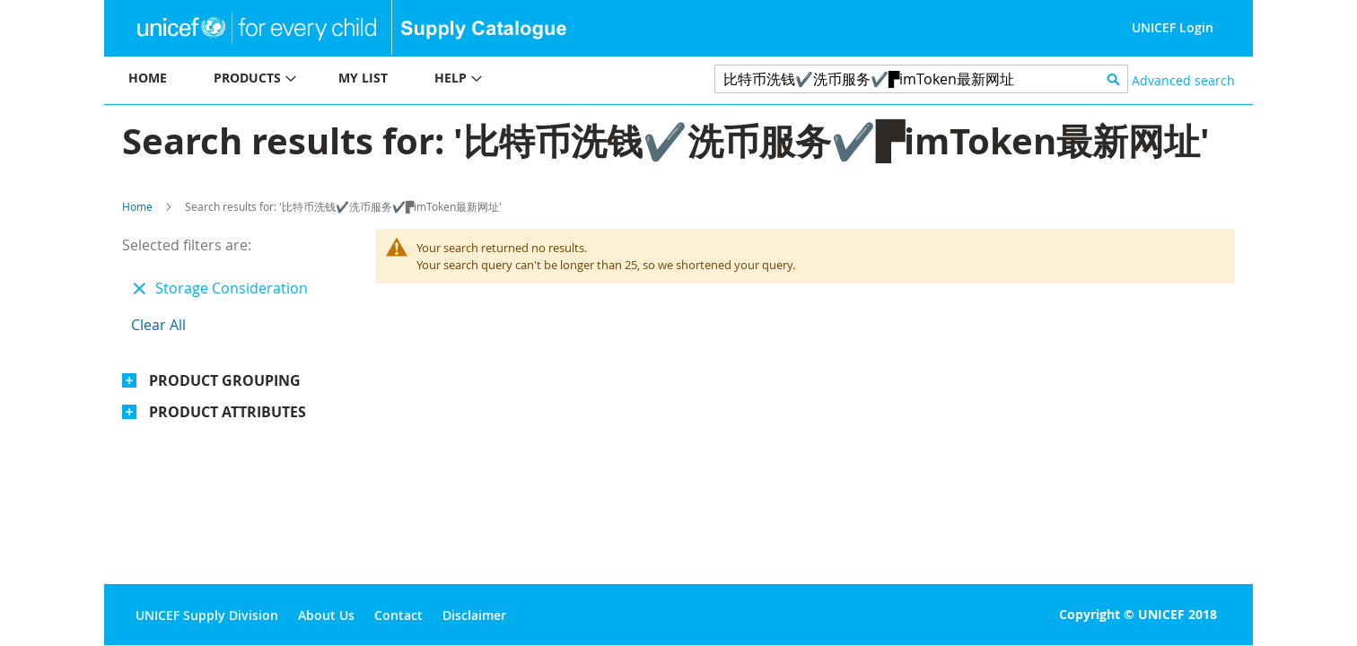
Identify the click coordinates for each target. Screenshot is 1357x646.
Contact (398, 615)
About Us (326, 615)
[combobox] (921, 79)
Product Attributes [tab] (227, 412)
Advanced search (1183, 80)
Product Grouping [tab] (225, 380)
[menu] (391, 80)
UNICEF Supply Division (207, 615)
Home (137, 206)
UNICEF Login (1172, 27)
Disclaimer (474, 615)
